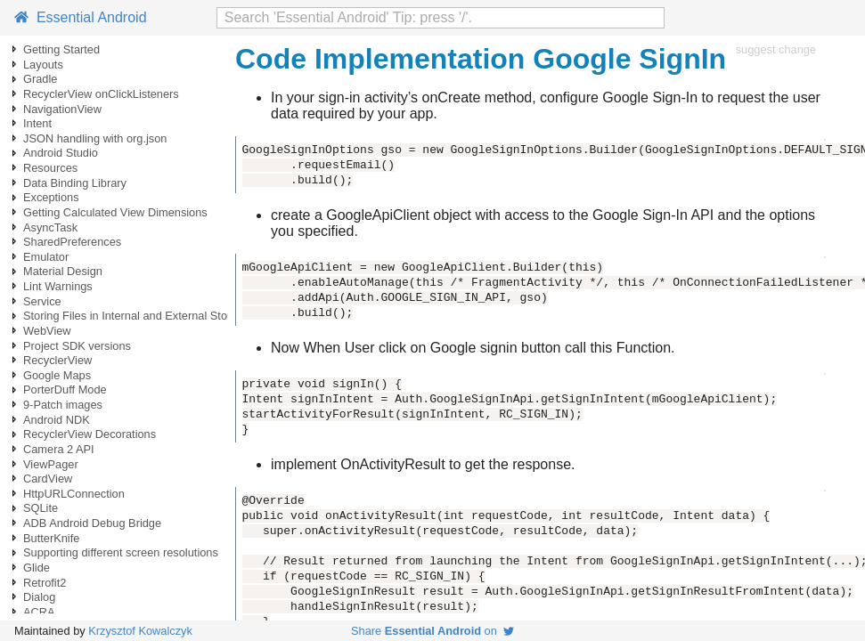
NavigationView (62, 109)
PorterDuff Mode (65, 389)
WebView (47, 330)
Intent (37, 123)
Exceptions (51, 197)
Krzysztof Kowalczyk (140, 630)
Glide (36, 567)
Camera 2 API (58, 449)
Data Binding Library (74, 183)
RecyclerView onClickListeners (101, 94)
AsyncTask (50, 227)
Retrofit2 (44, 582)
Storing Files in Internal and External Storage (136, 315)
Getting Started (61, 49)
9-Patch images (62, 404)
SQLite (40, 508)
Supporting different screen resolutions (120, 552)
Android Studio (60, 152)
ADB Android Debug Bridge (92, 523)
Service (42, 301)
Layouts (43, 64)
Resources (50, 167)
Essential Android (80, 17)
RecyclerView (57, 360)
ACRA (39, 612)
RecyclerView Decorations (89, 434)
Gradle (40, 78)
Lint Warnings (58, 286)
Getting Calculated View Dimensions (115, 212)
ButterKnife (51, 538)
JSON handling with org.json (95, 138)
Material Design (62, 271)
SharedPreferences (72, 241)
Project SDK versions (77, 346)
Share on (432, 630)
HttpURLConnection (74, 493)
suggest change (776, 49)
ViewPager (50, 464)
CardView (47, 478)
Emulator (46, 257)
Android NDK (56, 419)
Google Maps (57, 375)
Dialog (39, 597)
